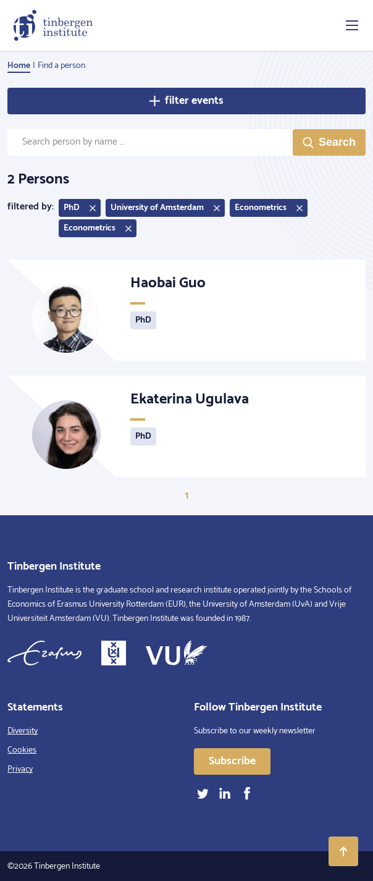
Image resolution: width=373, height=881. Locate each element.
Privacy (20, 769)
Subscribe (232, 761)
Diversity (22, 731)
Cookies (21, 750)
